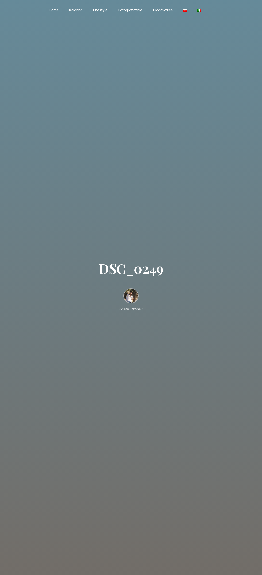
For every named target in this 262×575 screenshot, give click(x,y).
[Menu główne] (250, 11)
